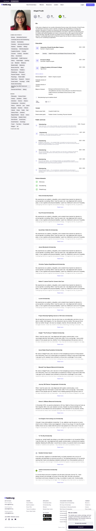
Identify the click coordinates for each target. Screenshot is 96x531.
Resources (49, 4)
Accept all (80, 527)
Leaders (56, 4)
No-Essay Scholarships (65, 504)
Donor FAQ (29, 507)
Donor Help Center (30, 511)
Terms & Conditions (31, 509)
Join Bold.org (90, 4)
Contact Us (87, 504)
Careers (87, 507)
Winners (42, 4)
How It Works (29, 502)
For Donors (6, 1)
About (62, 4)
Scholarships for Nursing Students (68, 507)
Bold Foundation (30, 504)
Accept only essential (80, 523)
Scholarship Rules (47, 502)
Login (82, 4)
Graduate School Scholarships (67, 502)
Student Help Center (48, 509)
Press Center (88, 509)
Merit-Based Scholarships (66, 509)
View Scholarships (31, 4)
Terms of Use (61, 527)
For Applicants (14, 1)
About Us (87, 502)
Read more (60, 207)
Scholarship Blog (47, 504)
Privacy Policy (82, 519)
